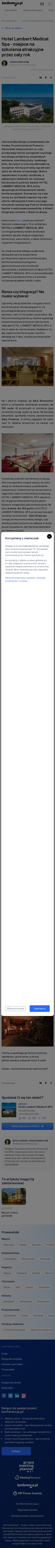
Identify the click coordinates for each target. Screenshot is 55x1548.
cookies (23, 580)
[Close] (49, 536)
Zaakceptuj (39, 1008)
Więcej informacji (15, 1008)
